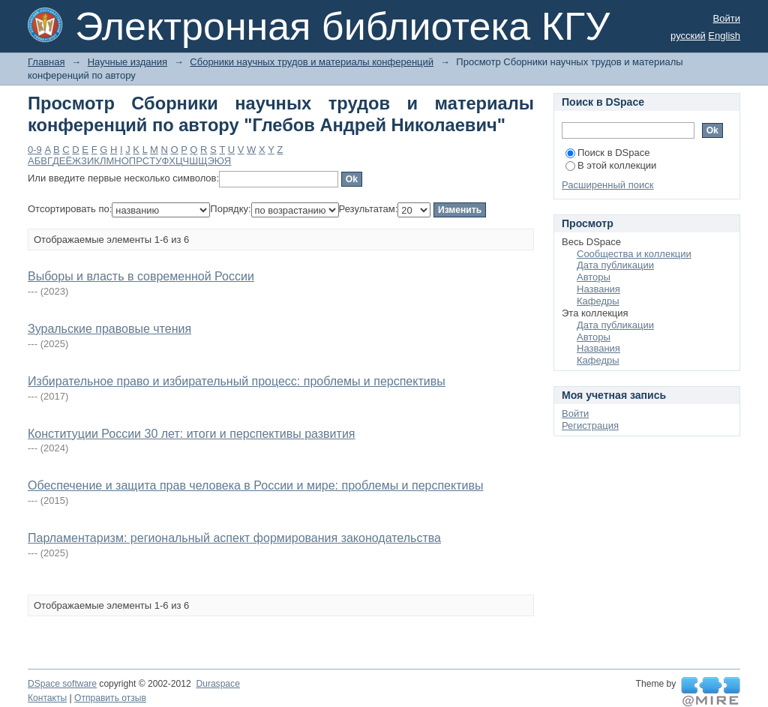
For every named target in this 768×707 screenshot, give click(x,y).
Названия (598, 289)
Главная (46, 61)
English (724, 35)
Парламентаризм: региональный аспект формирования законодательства (234, 538)
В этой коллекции (611, 165)
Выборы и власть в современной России (141, 276)
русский (688, 35)
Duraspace (217, 684)
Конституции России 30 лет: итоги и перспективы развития (191, 433)
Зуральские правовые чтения (109, 328)
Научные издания (127, 61)
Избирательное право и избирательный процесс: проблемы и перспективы (237, 381)
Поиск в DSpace (608, 152)
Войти (726, 18)
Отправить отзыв (110, 698)
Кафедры (598, 301)
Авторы (593, 277)
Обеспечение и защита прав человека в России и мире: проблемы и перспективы (255, 485)
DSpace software (62, 684)
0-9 (35, 149)
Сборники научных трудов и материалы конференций (312, 61)
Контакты (47, 698)
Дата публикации (615, 265)
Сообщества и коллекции (634, 253)
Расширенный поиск (607, 184)
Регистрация (590, 425)
